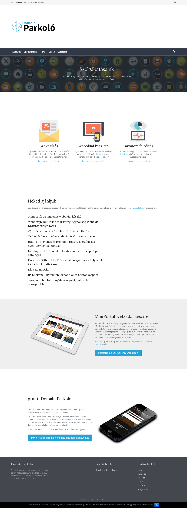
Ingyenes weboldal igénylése (93, 161)
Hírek (43, 51)
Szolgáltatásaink (139, 208)
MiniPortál (97, 154)
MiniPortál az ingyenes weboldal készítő (55, 216)
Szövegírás (49, 146)
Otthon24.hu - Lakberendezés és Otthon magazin (61, 236)
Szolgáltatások (31, 51)
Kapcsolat (62, 51)
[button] (118, 353)
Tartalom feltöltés (138, 146)
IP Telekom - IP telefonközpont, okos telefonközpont (63, 275)
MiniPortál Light (70, 76)
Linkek (52, 51)
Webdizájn (35, 222)
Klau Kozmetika (38, 269)
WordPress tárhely (40, 231)
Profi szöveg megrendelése (48, 161)
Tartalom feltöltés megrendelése (138, 161)
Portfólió (141, 485)
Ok (157, 505)
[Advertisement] (140, 25)
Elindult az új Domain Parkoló (107, 470)
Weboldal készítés (93, 146)
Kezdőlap (16, 51)
